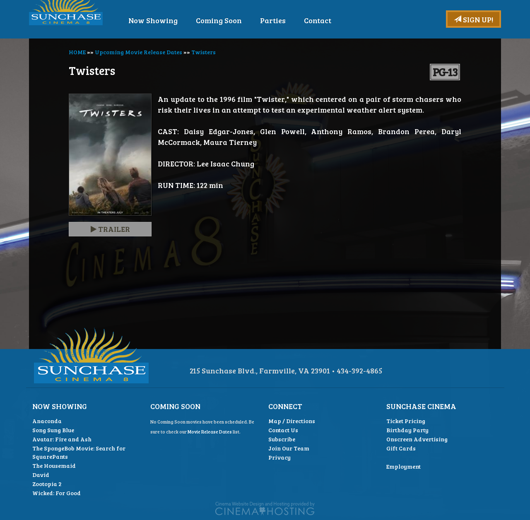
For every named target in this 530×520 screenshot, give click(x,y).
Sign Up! (473, 19)
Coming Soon (244, 20)
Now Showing (178, 20)
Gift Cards (401, 448)
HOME (77, 52)
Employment (403, 466)
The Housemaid (54, 465)
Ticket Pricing (405, 421)
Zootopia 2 (47, 484)
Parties (298, 20)
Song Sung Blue (53, 430)
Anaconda (47, 421)
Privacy (279, 457)
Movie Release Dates (210, 432)
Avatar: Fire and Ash (62, 439)
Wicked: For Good (56, 493)
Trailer (110, 229)
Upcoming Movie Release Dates (138, 52)
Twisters (203, 52)
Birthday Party (407, 430)
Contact (343, 20)
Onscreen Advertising (417, 439)
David (40, 475)
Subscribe (281, 439)
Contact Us (283, 430)
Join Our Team (288, 448)
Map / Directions (291, 421)
